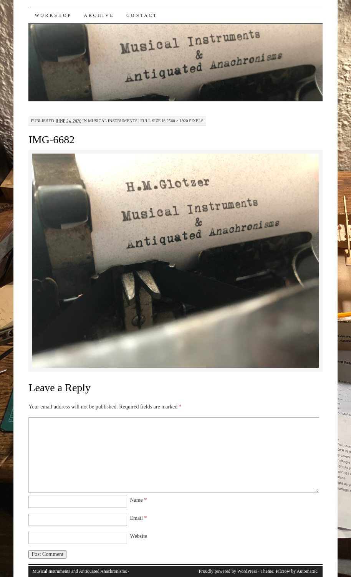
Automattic (307, 571)
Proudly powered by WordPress (228, 571)
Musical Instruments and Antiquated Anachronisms (79, 571)
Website (138, 536)
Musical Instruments (112, 120)
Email (138, 518)
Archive (99, 15)
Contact (141, 15)
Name (138, 500)
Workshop (53, 15)
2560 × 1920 (177, 120)
